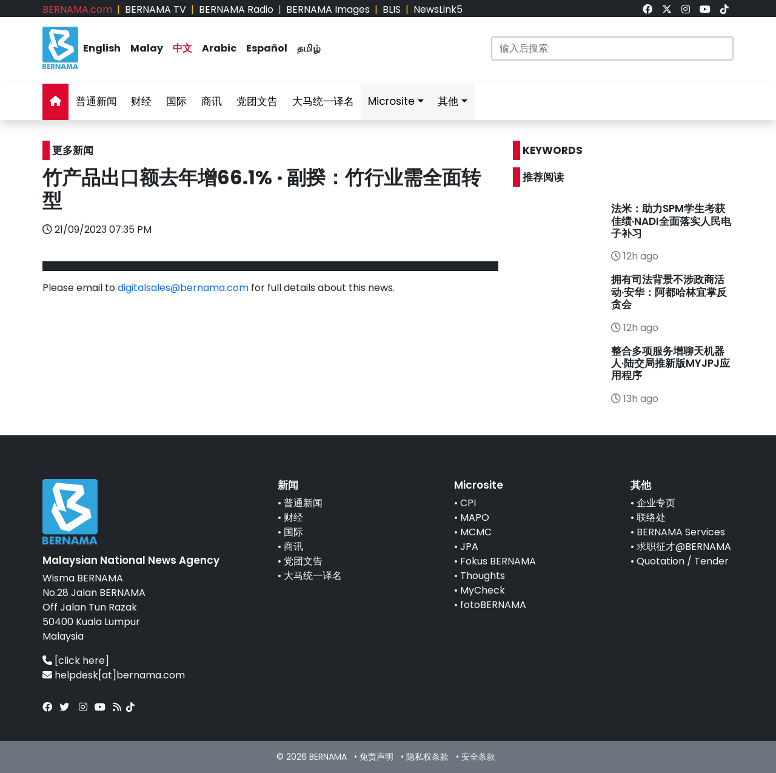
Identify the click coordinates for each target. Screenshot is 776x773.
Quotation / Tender (683, 561)
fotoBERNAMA (493, 605)
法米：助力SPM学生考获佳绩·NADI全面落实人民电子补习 (671, 221)
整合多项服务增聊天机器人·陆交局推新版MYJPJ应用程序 (670, 363)
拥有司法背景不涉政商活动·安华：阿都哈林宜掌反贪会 (669, 292)
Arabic (219, 48)
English (102, 48)
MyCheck (482, 590)
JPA (469, 547)
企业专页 (656, 503)
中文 (182, 48)
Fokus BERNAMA (498, 561)
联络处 (651, 517)
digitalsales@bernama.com (183, 288)
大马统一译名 (323, 101)
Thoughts (482, 576)
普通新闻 (96, 101)
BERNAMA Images (328, 9)
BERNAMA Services (681, 532)
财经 (141, 101)
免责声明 (376, 757)
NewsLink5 (438, 9)
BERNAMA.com (77, 9)
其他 (448, 101)
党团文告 (257, 101)
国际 (176, 101)
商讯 (211, 101)
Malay (146, 48)
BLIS (392, 9)
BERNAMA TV (155, 9)
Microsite (391, 101)
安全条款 (478, 757)
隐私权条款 (427, 757)
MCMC (476, 532)
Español (266, 48)
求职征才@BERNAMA (684, 547)
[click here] (82, 661)
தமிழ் (309, 48)
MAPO (474, 517)
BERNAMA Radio (236, 9)
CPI (468, 503)
